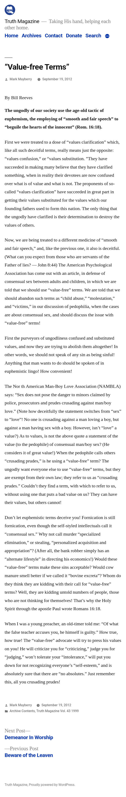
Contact (53, 35)
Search (93, 35)
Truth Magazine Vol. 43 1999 (57, 711)
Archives (31, 35)
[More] (107, 36)
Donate (74, 35)
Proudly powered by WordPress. (52, 785)
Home (11, 35)
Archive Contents (22, 711)
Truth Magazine (22, 21)
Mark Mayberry (21, 79)
